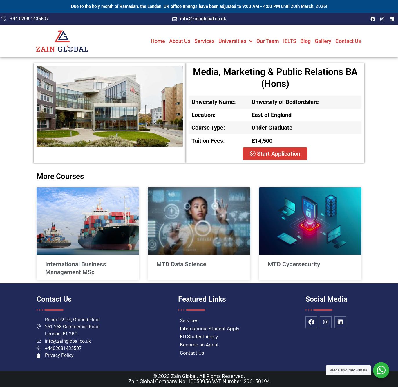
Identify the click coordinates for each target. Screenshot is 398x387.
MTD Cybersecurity (294, 264)
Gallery (323, 41)
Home (158, 41)
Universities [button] (235, 41)
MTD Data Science (181, 264)
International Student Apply (209, 328)
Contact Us (348, 41)
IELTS (289, 41)
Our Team (267, 41)
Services (204, 41)
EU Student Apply (199, 337)
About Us (179, 41)
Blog (305, 41)
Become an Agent (199, 345)
